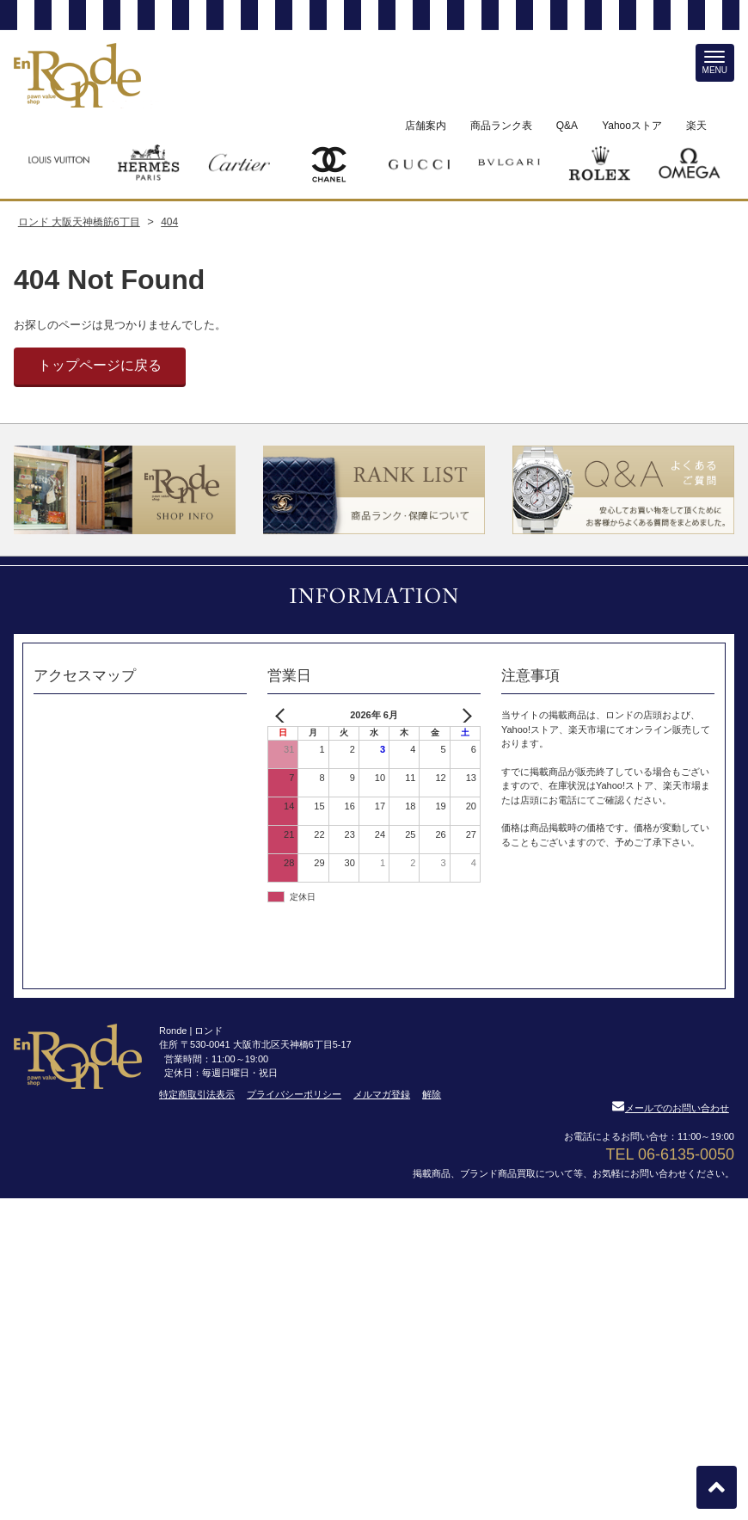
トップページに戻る (100, 365)
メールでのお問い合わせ (670, 1108)
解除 (431, 1094)
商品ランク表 (501, 126)
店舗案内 (425, 126)
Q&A (567, 126)
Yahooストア (632, 126)
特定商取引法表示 (197, 1094)
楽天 (696, 126)
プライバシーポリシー (294, 1094)
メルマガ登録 (381, 1094)
